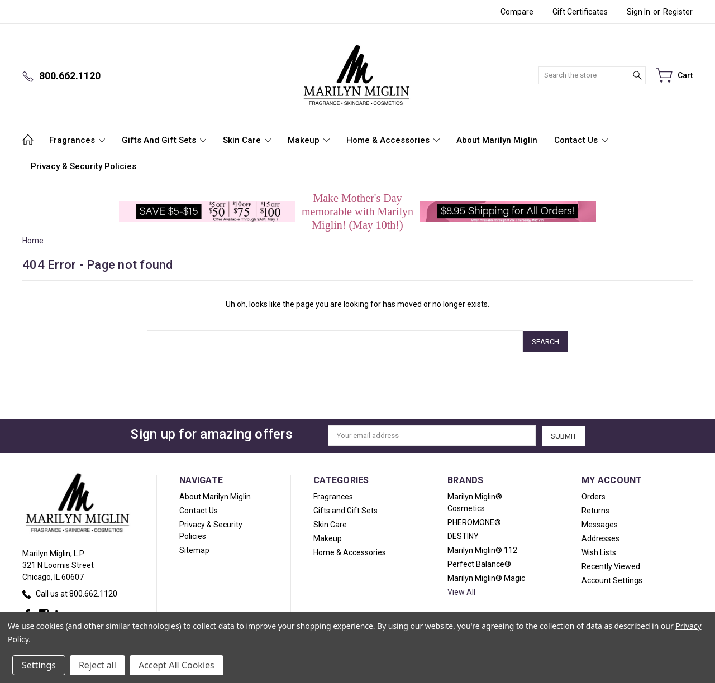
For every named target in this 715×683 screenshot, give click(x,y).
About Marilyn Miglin (496, 140)
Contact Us (581, 140)
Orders (593, 495)
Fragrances (77, 140)
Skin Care (247, 140)
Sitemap (194, 549)
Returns (595, 509)
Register (678, 11)
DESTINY (463, 535)
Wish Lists (598, 551)
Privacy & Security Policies (83, 166)
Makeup (309, 140)
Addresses (600, 537)
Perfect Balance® (479, 563)
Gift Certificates (580, 11)
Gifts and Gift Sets (164, 140)
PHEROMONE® (474, 521)
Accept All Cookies (176, 665)
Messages (599, 523)
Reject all (97, 665)
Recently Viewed (610, 565)
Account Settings (611, 579)
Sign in (638, 11)
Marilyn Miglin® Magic (486, 577)
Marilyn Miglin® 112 (482, 549)
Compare (516, 11)
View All (461, 590)
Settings (39, 665)
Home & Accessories (393, 140)
